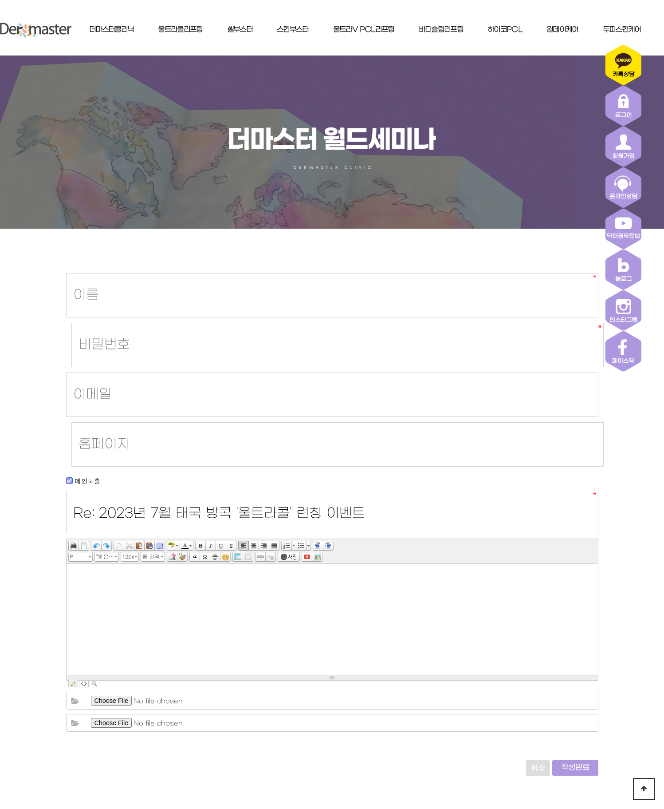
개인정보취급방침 (331, 735)
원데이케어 (562, 30)
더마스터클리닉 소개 (255, 735)
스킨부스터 (293, 30)
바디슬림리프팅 (441, 30)
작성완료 (575, 588)
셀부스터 (239, 30)
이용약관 (388, 735)
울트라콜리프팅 (180, 30)
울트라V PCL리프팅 (363, 30)
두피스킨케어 (622, 30)
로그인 (430, 735)
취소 (538, 588)
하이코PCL (504, 30)
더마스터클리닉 (111, 30)
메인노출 (83, 328)
